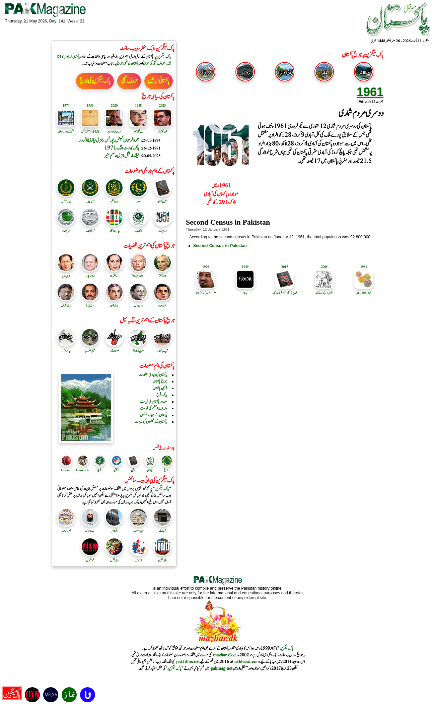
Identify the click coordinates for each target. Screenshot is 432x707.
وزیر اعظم (114, 199)
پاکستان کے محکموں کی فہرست (150, 421)
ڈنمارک (138, 558)
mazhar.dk (223, 655)
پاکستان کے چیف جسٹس (153, 415)
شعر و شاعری (66, 528)
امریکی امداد (66, 228)
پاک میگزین (164, 56)
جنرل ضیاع (90, 303)
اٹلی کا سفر (114, 528)
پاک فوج (161, 395)
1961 (370, 92)
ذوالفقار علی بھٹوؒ (138, 274)
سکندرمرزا (162, 303)
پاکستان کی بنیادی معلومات (153, 374)
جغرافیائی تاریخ (138, 348)
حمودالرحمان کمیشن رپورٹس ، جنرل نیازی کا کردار (109, 140)
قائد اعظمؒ (162, 274)
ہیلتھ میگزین (162, 558)
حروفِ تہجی (129, 81)
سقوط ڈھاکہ (114, 348)
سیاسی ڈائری (66, 348)
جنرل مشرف (66, 303)
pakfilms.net (188, 661)
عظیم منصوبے (90, 348)
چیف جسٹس (66, 199)
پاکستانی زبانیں (158, 81)
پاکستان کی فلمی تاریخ (128, 63)
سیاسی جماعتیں (114, 228)
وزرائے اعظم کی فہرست (153, 408)
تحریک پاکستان (162, 348)
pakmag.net (221, 668)
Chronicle (82, 470)
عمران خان (66, 274)
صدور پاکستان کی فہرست (153, 401)
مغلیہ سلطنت (138, 528)
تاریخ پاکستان (160, 381)
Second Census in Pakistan (220, 245)
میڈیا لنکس (114, 558)
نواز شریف (90, 274)
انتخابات (138, 228)
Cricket (66, 470)
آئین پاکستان (162, 199)
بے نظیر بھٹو (114, 274)
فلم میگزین (90, 558)
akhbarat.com (247, 661)
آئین (133, 470)
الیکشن (116, 470)
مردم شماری (162, 228)
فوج (99, 470)
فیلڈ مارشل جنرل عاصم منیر (121, 156)
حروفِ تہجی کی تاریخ (154, 63)
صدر (138, 199)
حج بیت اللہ (162, 528)
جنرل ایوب (138, 303)
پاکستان (149, 470)
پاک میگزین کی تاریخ (95, 81)
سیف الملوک (90, 528)
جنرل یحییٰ (114, 303)
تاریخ (166, 470)
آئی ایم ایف (90, 228)
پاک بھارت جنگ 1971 (121, 148)
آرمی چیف (90, 199)
